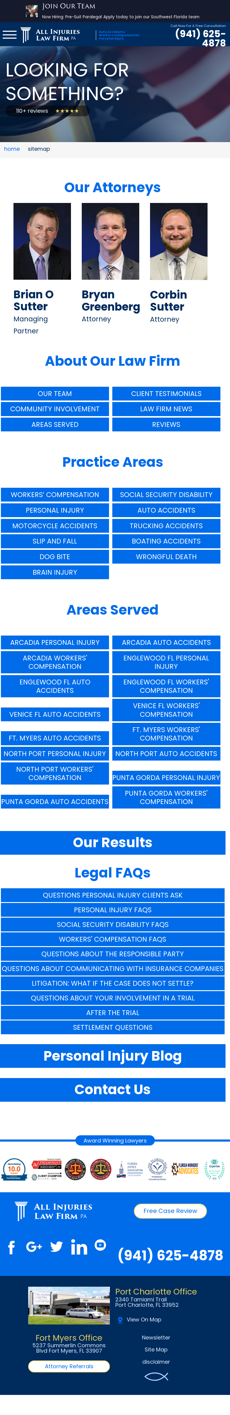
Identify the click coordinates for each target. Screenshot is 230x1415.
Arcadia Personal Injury (55, 642)
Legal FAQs (113, 872)
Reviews (166, 424)
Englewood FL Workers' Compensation (166, 686)
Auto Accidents (166, 510)
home (12, 149)
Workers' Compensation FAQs (112, 939)
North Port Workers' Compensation (54, 773)
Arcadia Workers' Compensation (55, 662)
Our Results (112, 842)
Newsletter (156, 1337)
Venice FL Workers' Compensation (166, 710)
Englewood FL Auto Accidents (54, 686)
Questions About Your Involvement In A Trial (113, 998)
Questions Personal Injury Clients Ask (113, 895)
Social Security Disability (166, 494)
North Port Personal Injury (55, 753)
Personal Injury (55, 510)
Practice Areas (112, 462)
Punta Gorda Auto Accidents (54, 801)
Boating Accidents (166, 541)
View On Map (139, 1320)
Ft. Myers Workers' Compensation (166, 734)
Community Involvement (55, 409)
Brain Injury (55, 572)
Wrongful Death (166, 557)
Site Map (156, 1349)
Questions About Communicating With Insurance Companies (112, 968)
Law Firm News (166, 409)
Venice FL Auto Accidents (55, 714)
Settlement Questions (112, 1027)
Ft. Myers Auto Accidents (55, 738)
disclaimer (156, 1362)
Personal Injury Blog (112, 1056)
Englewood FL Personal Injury (166, 662)
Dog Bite (55, 557)
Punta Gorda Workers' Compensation (166, 797)
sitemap (39, 149)
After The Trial (112, 1012)
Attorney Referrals (69, 1366)
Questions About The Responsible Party (112, 954)
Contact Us (113, 1089)
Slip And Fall (55, 541)
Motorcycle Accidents (54, 526)
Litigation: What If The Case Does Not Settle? (112, 983)
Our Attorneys (112, 187)
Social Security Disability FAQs (113, 924)
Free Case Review (170, 1211)
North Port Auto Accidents (166, 753)
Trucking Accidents (166, 526)
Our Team (55, 393)
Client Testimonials (166, 393)
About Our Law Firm (112, 361)
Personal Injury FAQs (113, 910)
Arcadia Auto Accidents (166, 642)
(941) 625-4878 (200, 38)
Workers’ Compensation (55, 494)
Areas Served (54, 424)
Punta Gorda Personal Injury (166, 777)
